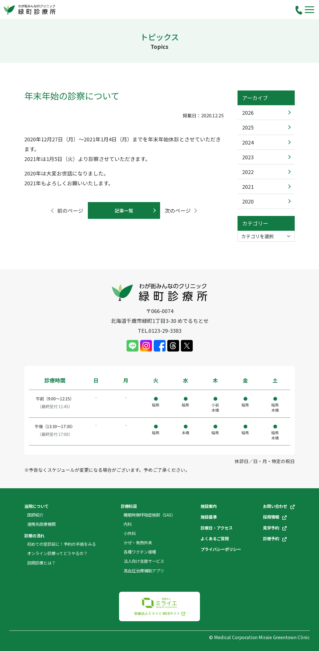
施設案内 (209, 506)
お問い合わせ (279, 506)
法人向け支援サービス (144, 561)
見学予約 (275, 528)
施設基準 (209, 517)
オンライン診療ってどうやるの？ (57, 553)
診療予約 (275, 538)
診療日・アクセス (217, 528)
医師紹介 (35, 515)
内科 (128, 524)
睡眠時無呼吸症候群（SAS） (149, 515)
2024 (248, 142)
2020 (248, 201)
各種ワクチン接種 (140, 552)
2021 (248, 186)
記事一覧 (124, 210)
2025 (248, 127)
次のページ (181, 210)
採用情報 (275, 517)
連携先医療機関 (41, 524)
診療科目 (129, 506)
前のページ (66, 210)
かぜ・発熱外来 (138, 542)
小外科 (130, 533)
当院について (36, 506)
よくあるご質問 (215, 538)
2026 (248, 112)
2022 (248, 171)
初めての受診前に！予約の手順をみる (61, 544)
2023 (248, 157)
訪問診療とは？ (41, 563)
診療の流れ (34, 535)
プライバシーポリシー (221, 549)
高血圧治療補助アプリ (144, 570)
